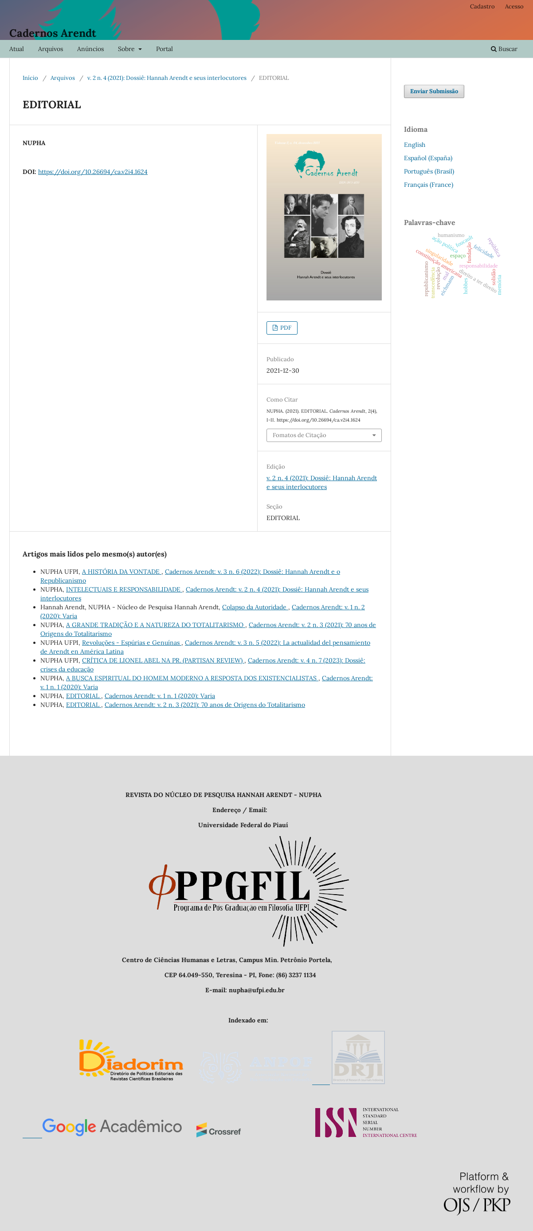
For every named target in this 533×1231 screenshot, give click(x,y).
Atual (16, 49)
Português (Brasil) (429, 171)
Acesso (514, 6)
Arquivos (50, 49)
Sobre (127, 49)
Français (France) (428, 185)
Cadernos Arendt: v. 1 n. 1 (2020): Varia (160, 696)
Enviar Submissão (434, 91)
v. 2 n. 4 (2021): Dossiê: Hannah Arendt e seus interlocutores (167, 78)
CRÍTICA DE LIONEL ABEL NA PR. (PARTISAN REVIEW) (163, 660)
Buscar (504, 49)
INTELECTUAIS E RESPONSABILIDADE (124, 589)
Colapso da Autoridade (255, 607)
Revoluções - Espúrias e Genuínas (131, 643)
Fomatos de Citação (299, 435)
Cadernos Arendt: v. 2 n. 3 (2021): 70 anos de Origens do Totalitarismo (205, 705)
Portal (164, 49)
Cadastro (482, 6)
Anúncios (90, 49)
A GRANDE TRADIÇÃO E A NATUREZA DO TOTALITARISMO (155, 625)
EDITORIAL (83, 696)
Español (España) (428, 158)
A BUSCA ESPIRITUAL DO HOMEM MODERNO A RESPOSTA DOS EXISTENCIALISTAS (192, 678)
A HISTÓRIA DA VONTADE (121, 572)
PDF (285, 327)
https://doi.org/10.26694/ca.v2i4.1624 (93, 172)
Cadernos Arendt (52, 33)
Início (30, 78)
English (414, 145)
